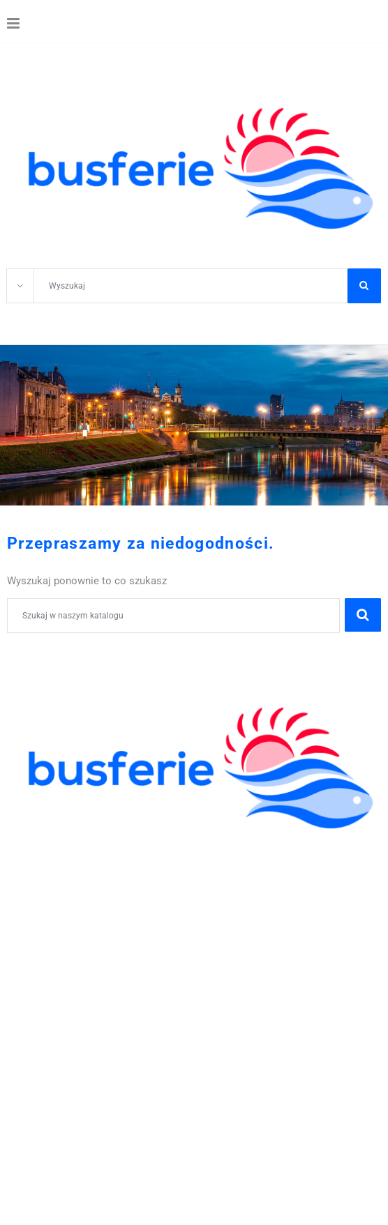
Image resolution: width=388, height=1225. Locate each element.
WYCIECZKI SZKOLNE (65, 859)
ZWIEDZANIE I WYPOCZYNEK (85, 889)
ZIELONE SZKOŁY (53, 874)
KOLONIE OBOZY (52, 844)
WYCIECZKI (37, 904)
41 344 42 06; (56, 966)
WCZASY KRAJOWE (59, 920)
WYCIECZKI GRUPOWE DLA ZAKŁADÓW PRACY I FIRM (151, 950)
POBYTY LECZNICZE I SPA (77, 935)
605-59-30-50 (133, 966)
